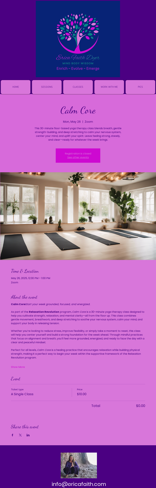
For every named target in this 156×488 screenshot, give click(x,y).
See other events (78, 157)
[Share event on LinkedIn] (28, 435)
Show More (18, 367)
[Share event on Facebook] (12, 435)
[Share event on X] (20, 435)
